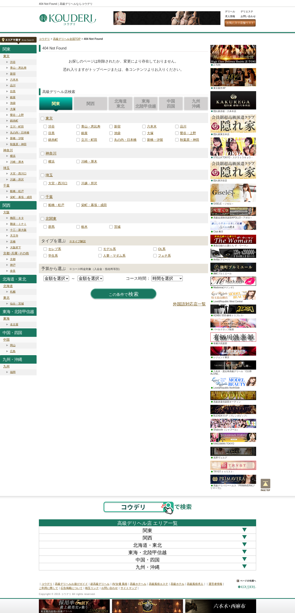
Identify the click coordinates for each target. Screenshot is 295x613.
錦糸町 (14, 120)
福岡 (13, 372)
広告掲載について (72, 588)
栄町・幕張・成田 (21, 197)
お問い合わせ (248, 16)
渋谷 (13, 62)
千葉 (6, 185)
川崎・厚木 (17, 161)
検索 (124, 294)
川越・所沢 (17, 179)
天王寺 (14, 235)
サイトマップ (129, 588)
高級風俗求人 (195, 584)
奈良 (13, 270)
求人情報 (230, 16)
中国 (6, 339)
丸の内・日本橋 (19, 132)
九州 (6, 366)
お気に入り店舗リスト (240, 23)
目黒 (13, 91)
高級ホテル (177, 584)
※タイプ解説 (77, 241)
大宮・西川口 (18, 173)
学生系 (53, 255)
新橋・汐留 (17, 138)
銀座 (13, 97)
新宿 (13, 73)
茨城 (117, 227)
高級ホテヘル (138, 584)
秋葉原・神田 (18, 144)
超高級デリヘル (100, 584)
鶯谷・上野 (17, 115)
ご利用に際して (48, 588)
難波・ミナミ (18, 224)
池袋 (13, 103)
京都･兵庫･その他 (16, 253)
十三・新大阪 (18, 230)
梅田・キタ (17, 218)
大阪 (6, 212)
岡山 (13, 345)
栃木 (84, 227)
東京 (6, 56)
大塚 (13, 109)
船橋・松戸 (17, 191)
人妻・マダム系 (114, 255)
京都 (13, 259)
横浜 (13, 156)
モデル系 (109, 249)
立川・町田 (17, 126)
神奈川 (8, 150)
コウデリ (44, 39)
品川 (13, 85)
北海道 (8, 286)
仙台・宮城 (17, 303)
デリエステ (247, 11)
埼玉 (6, 168)
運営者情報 (215, 584)
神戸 (13, 265)
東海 (6, 318)
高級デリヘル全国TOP (66, 39)
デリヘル (230, 11)
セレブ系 (54, 249)
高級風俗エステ (158, 584)
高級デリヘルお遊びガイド (71, 584)
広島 (13, 351)
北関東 (51, 219)
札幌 (13, 291)
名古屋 (14, 324)
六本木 (14, 79)
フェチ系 (164, 255)
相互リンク (92, 588)
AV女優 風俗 (119, 584)
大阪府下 (15, 247)
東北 (6, 298)
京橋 (13, 241)
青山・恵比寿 (18, 67)
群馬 (51, 227)
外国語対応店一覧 (189, 304)
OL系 (162, 249)
